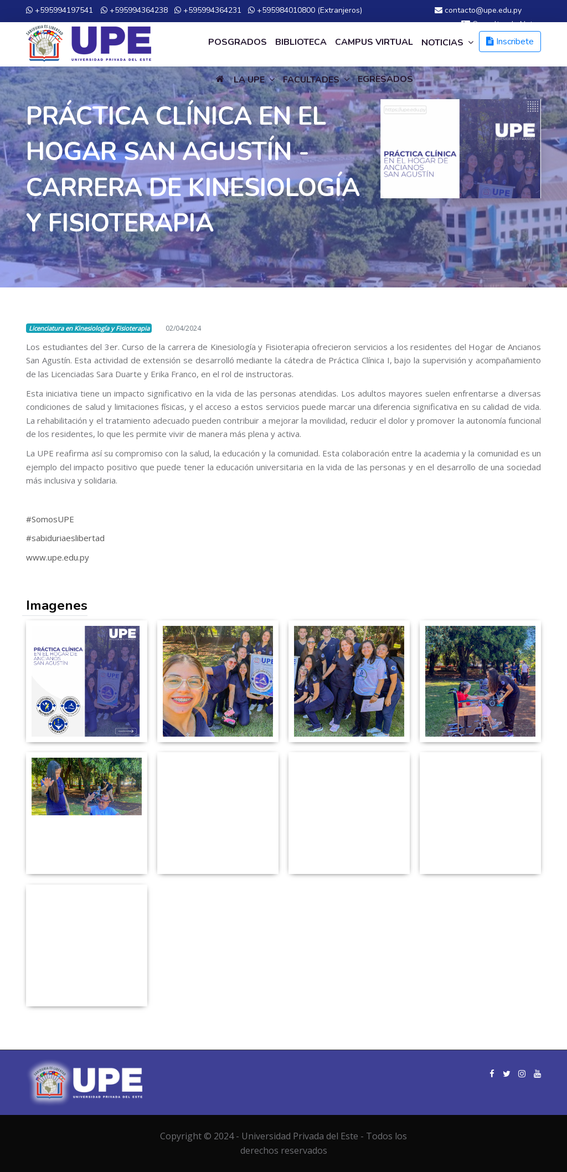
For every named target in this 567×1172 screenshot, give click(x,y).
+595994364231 (207, 10)
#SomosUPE (50, 519)
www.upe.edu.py (57, 557)
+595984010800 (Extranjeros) (305, 10)
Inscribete (510, 41)
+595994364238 (134, 10)
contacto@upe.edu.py (478, 10)
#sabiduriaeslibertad (65, 537)
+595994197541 (59, 10)
